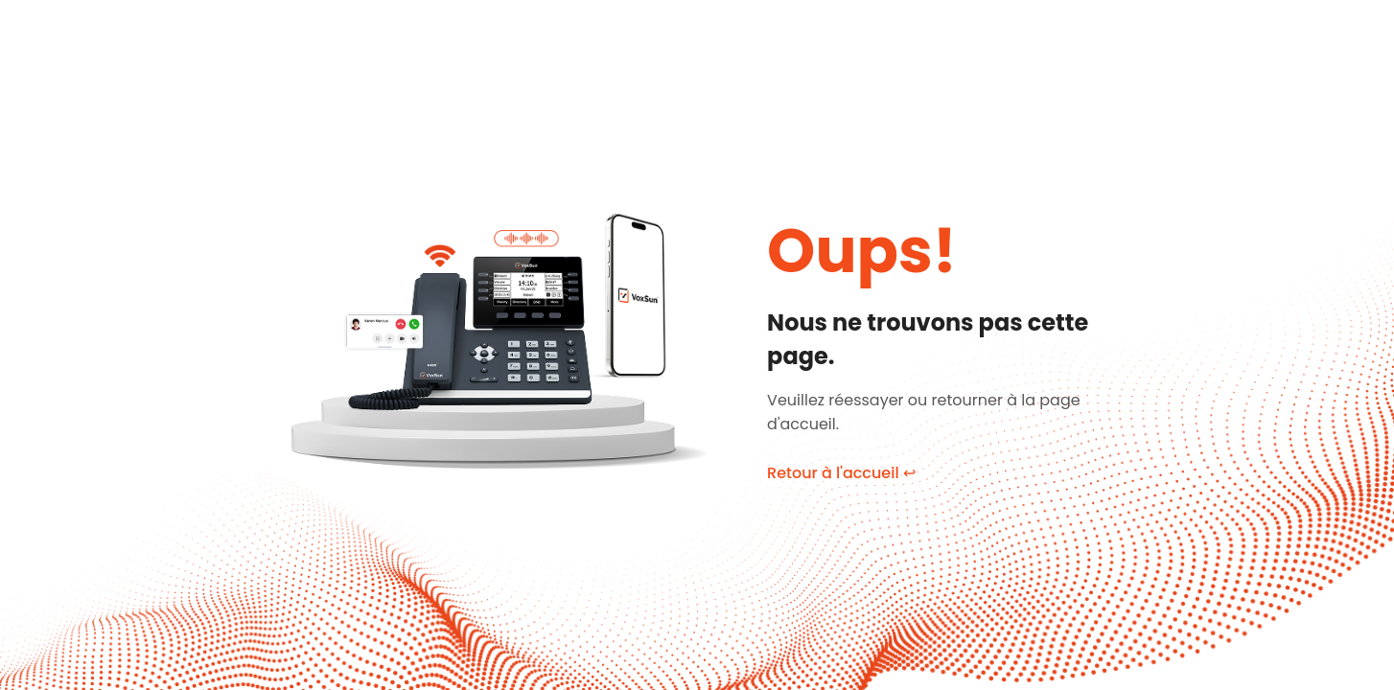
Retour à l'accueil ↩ (841, 473)
